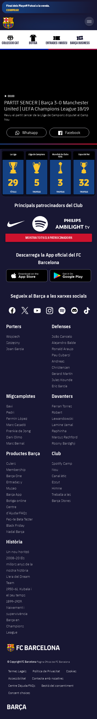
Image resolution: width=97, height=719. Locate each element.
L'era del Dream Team (18, 579)
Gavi (9, 406)
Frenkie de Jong (18, 431)
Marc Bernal (15, 443)
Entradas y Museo (14, 485)
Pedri (10, 412)
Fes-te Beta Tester (19, 519)
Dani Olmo (14, 437)
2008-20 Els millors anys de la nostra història (19, 564)
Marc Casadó (16, 425)
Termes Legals (17, 671)
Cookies (71, 671)
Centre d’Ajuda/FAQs (16, 510)
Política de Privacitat (46, 671)
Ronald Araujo (62, 349)
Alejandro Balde (64, 343)
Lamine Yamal (62, 425)
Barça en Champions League (15, 626)
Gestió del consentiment (57, 685)
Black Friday (15, 525)
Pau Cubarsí (61, 355)
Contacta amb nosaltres (47, 678)
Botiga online (16, 501)
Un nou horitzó (17, 552)
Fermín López (16, 418)
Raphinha (59, 431)
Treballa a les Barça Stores (61, 497)
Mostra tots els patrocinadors (48, 238)
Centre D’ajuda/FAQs (21, 685)
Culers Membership (16, 466)
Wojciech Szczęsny (13, 339)
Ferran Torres (62, 406)
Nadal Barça (15, 532)
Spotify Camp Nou (62, 466)
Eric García (59, 386)
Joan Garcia (15, 349)
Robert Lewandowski (62, 415)
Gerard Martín (62, 374)
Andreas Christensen (61, 364)
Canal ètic (59, 476)
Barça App (14, 494)
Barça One (14, 476)
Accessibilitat (17, 678)
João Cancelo (62, 336)
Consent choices (19, 692)
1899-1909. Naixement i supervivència (16, 607)
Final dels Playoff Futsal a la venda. (28, 8)
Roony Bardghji (63, 443)
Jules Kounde (62, 380)
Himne (57, 488)
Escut (56, 482)
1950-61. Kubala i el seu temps (19, 592)
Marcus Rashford (65, 437)
